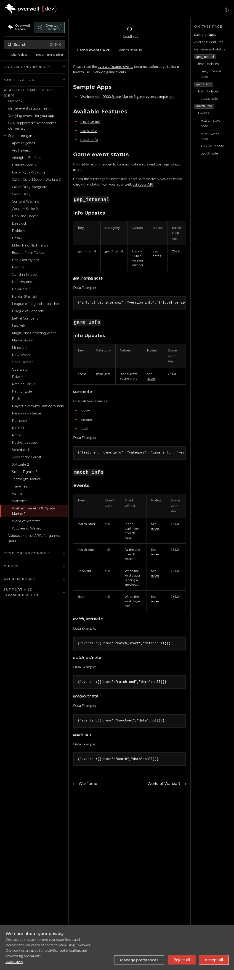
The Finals (20, 486)
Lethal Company (25, 318)
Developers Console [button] (27, 553)
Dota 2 (17, 238)
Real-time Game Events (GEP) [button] (29, 92)
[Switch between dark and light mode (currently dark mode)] (226, 9)
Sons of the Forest (26, 457)
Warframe (20, 501)
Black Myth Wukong (28, 172)
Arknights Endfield (26, 158)
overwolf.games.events (115, 66)
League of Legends (27, 311)
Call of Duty (21, 194)
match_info (89, 139)
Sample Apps (204, 35)
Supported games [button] (22, 136)
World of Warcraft (26, 521)
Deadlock (19, 223)
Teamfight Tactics (26, 479)
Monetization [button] (19, 80)
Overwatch (20, 369)
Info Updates (208, 64)
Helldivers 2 (21, 289)
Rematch (19, 421)
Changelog (19, 54)
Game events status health (30, 108)
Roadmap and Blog (49, 54)
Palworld (19, 377)
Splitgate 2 (20, 464)
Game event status (209, 49)
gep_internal (90, 121)
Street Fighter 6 (24, 472)
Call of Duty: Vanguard (29, 187)
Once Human (23, 362)
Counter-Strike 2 (25, 209)
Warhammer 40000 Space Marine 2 (33, 511)
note (211, 74)
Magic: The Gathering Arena (34, 333)
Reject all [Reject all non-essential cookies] (181, 960)
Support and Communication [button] (21, 592)
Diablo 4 (18, 231)
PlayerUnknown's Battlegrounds (38, 406)
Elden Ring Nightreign (30, 245)
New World (21, 355)
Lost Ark (18, 326)
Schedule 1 (20, 450)
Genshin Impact (24, 275)
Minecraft (19, 348)
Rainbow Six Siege (26, 413)
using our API (143, 184)
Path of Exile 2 (23, 384)
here (134, 178)
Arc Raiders (21, 150)
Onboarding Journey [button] (27, 67)
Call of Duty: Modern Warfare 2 (36, 180)
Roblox (17, 435)
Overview (15, 101)
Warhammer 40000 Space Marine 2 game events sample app (127, 96)
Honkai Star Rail (24, 296)
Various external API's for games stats (34, 538)
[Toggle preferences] (139, 960)
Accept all (214, 960)
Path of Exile (22, 391)
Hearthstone (22, 282)
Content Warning (26, 201)
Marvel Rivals (22, 340)
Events (203, 113)
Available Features (208, 42)
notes (157, 256)
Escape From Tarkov (28, 253)
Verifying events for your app (31, 116)
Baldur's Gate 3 (24, 165)
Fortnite (18, 267)
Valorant (18, 494)
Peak (16, 399)
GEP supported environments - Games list (33, 126)
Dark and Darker (25, 216)
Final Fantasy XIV (25, 260)
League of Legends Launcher (35, 304)
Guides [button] (11, 566)
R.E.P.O (18, 428)
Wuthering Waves (26, 528)
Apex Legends (23, 143)
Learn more (14, 961)
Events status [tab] (129, 50)
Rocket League (24, 442)
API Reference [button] (19, 579)
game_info (88, 130)
